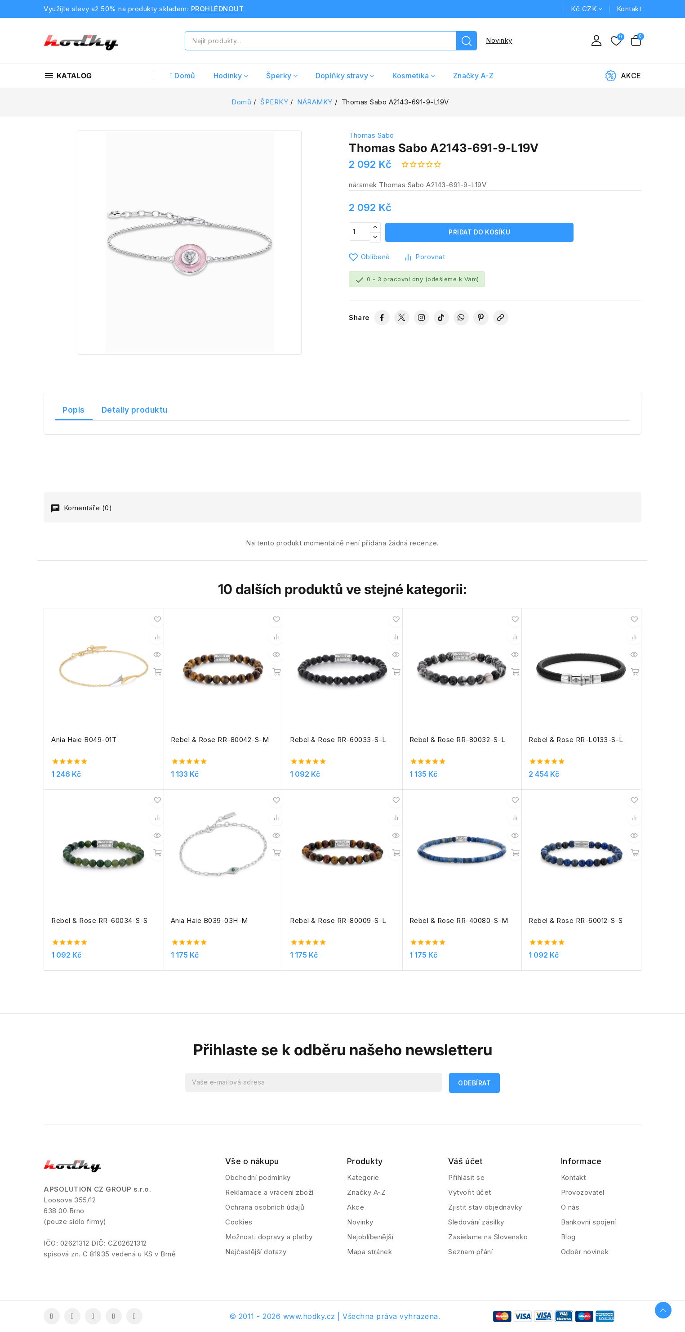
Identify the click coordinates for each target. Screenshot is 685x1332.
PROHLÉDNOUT (217, 8)
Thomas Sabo (371, 135)
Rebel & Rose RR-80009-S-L (338, 920)
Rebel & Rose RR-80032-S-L (457, 739)
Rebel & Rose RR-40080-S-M (458, 920)
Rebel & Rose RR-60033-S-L (338, 739)
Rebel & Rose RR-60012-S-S (576, 920)
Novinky (499, 40)
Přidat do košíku (479, 232)
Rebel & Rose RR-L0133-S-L (576, 739)
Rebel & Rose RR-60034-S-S (99, 920)
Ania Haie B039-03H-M (209, 920)
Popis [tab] (73, 409)
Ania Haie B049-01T (83, 739)
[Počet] (359, 232)
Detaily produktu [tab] (135, 409)
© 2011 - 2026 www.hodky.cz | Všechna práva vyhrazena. (334, 1316)
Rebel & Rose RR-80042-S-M (220, 739)
